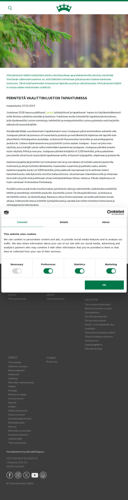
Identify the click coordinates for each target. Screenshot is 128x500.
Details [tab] (64, 222)
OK (104, 284)
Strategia (12, 390)
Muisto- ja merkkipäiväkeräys (99, 324)
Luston (50, 112)
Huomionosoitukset (18, 434)
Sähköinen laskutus (18, 366)
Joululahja (90, 328)
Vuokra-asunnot (16, 414)
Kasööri (12, 294)
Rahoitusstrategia (17, 394)
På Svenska (52, 361)
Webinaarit (13, 374)
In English (51, 357)
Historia (12, 426)
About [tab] (106, 222)
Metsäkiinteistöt (16, 422)
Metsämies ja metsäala (19, 430)
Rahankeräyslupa (93, 348)
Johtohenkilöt (15, 438)
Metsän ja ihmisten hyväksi (98, 308)
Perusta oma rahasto (95, 320)
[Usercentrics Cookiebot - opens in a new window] (109, 212)
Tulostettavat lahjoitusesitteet (100, 332)
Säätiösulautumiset (18, 410)
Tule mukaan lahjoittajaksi (98, 304)
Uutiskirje (13, 378)
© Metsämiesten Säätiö (20, 483)
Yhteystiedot (14, 362)
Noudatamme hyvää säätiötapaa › (25, 451)
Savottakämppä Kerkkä (19, 418)
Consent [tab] (22, 222)
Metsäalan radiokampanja (21, 382)
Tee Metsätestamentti (96, 316)
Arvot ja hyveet (16, 398)
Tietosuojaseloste (17, 298)
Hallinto (12, 386)
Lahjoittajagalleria (93, 344)
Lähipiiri (12, 406)
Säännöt (12, 402)
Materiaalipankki (16, 370)
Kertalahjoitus (92, 312)
